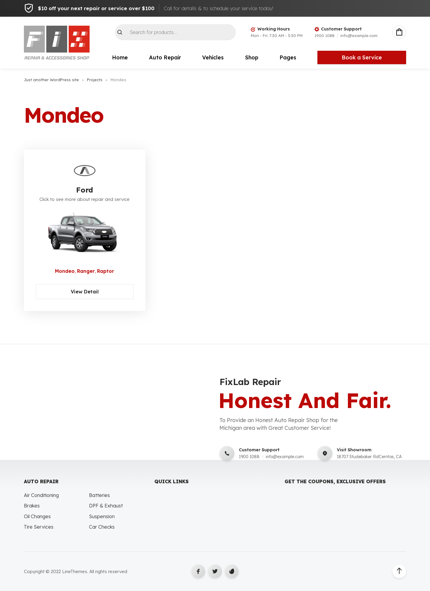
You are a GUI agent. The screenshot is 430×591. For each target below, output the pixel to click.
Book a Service (362, 57)
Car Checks (102, 527)
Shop (251, 57)
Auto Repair (165, 57)
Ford (84, 189)
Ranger (86, 271)
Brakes (32, 506)
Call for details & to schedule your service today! (218, 8)
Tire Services (38, 527)
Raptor (105, 271)
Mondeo (65, 271)
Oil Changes (37, 516)
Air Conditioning (41, 495)
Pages (288, 57)
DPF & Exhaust (106, 506)
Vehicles (213, 57)
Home (120, 57)
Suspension (102, 516)
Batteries (99, 495)
